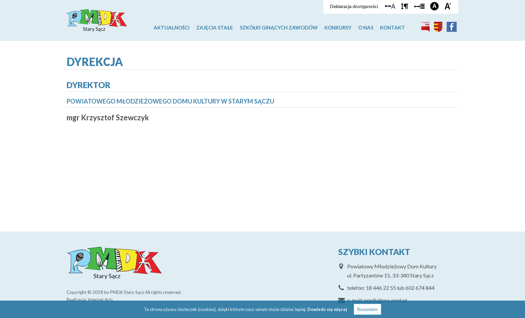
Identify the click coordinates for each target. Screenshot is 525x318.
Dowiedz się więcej (327, 309)
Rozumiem (367, 309)
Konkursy (338, 27)
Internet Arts (100, 299)
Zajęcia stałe (214, 27)
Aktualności (172, 27)
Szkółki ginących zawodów (279, 27)
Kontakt (392, 27)
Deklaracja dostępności (354, 6)
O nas (365, 27)
